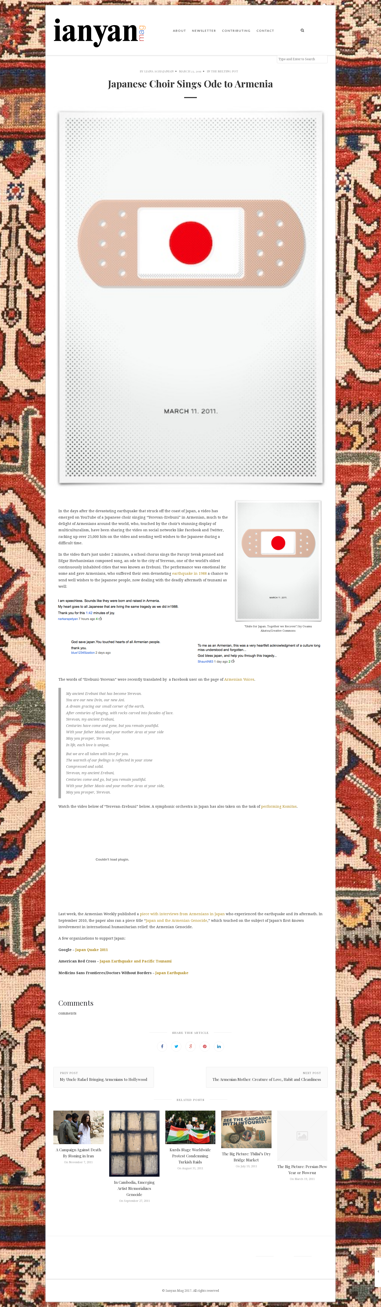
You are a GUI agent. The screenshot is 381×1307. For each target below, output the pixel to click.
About (179, 31)
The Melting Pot (224, 71)
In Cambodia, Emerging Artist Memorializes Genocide (134, 1188)
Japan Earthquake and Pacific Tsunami (136, 961)
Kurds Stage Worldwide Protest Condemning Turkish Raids (190, 1155)
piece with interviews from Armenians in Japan (182, 914)
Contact (265, 31)
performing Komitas (278, 806)
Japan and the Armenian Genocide (176, 921)
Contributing (236, 31)
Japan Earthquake (171, 973)
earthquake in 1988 (189, 573)
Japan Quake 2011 (91, 950)
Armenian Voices (239, 679)
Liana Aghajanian (158, 71)
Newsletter (204, 31)
